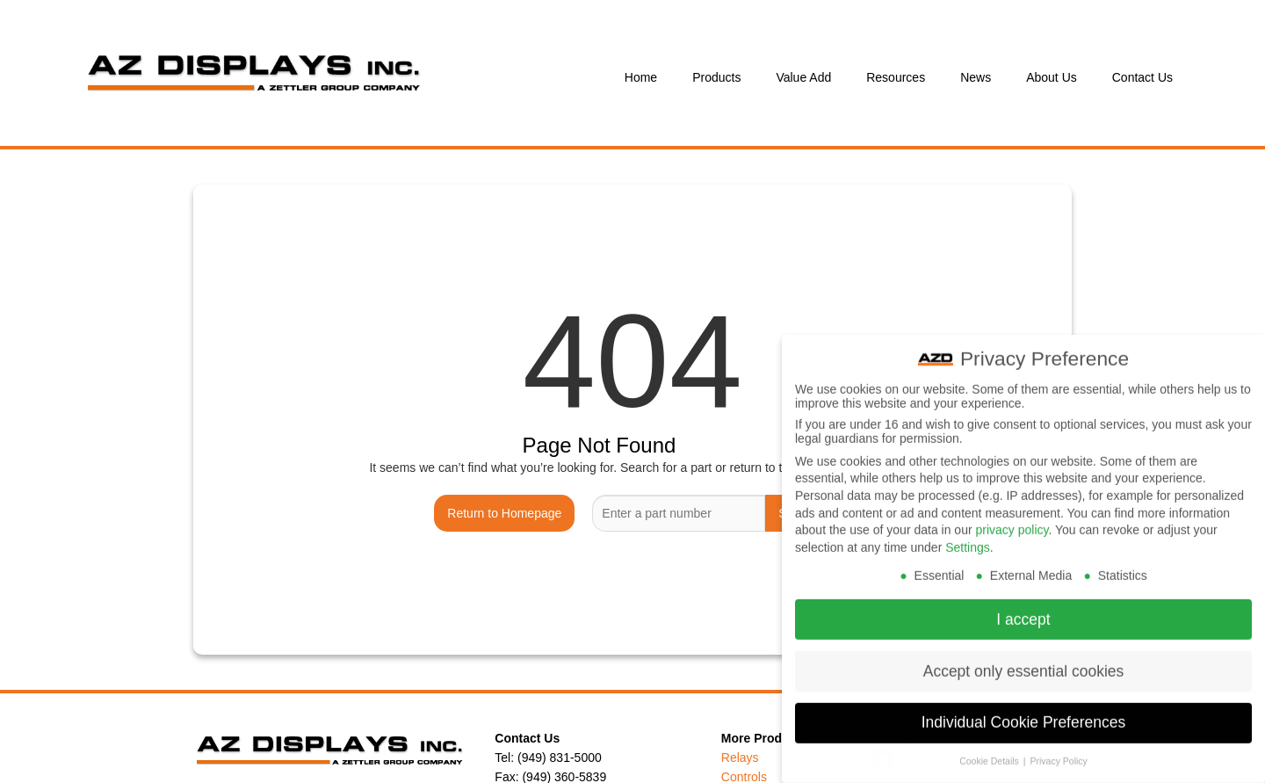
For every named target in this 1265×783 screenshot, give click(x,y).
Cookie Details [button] (990, 748)
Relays (740, 757)
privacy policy (1011, 517)
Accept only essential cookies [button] (1023, 658)
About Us (1051, 77)
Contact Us (1142, 77)
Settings (967, 534)
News (975, 77)
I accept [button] (1023, 606)
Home (641, 77)
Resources (895, 77)
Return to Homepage (504, 513)
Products (716, 77)
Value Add (803, 77)
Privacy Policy (1058, 748)
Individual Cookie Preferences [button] (1024, 710)
